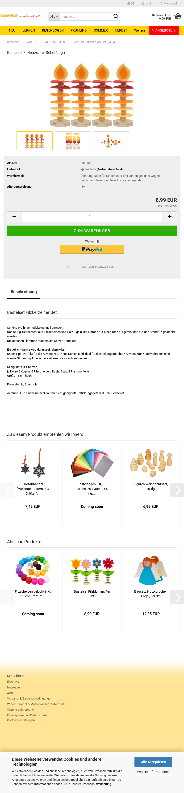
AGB (10, 693)
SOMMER (101, 30)
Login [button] (147, 3)
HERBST (121, 30)
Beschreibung (24, 291)
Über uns (13, 682)
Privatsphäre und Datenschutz (27, 715)
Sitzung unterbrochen (21, 709)
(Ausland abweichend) (110, 169)
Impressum (14, 687)
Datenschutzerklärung (96, 784)
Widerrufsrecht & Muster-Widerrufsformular (36, 704)
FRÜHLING (79, 30)
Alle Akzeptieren (153, 762)
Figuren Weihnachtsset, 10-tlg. (151, 486)
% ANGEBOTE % (163, 30)
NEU (12, 30)
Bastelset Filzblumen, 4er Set (92, 594)
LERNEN (28, 30)
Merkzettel (168, 3)
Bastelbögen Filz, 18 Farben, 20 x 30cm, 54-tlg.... (92, 488)
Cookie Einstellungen (21, 720)
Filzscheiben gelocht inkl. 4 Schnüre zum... (33, 594)
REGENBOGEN (53, 30)
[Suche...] (54, 16)
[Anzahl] (92, 216)
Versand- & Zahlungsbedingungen (29, 698)
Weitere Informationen (153, 772)
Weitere (139, 30)
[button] (131, 3)
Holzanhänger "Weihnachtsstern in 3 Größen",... (33, 488)
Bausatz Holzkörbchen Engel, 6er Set (150, 594)
